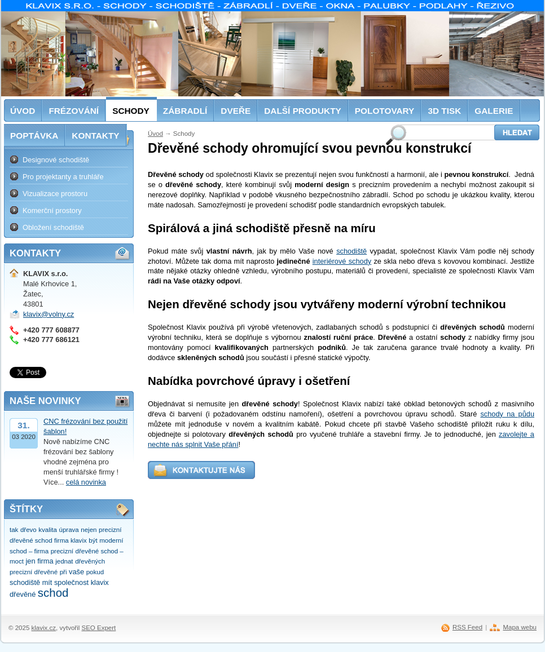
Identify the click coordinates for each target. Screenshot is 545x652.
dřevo (28, 529)
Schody (131, 111)
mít (47, 582)
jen (31, 561)
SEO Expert (98, 627)
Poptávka (34, 135)
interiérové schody (342, 261)
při (63, 572)
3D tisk (444, 111)
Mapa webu (520, 627)
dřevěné (23, 594)
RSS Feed (467, 627)
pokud (95, 572)
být (93, 540)
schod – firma (29, 551)
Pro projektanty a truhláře (63, 176)
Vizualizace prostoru (55, 193)
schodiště (351, 251)
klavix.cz (44, 627)
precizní (62, 551)
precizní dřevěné (34, 572)
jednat (64, 561)
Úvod (155, 133)
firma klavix (70, 540)
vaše (76, 571)
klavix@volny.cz (48, 314)
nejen (88, 529)
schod (53, 592)
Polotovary (385, 111)
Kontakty (95, 135)
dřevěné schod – (100, 551)
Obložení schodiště (53, 227)
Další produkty (302, 111)
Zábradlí (185, 111)
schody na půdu (507, 414)
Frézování (74, 111)
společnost (71, 582)
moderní (111, 540)
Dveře (235, 111)
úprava (69, 529)
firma (45, 561)
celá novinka (86, 482)
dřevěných (90, 561)
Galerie (493, 111)
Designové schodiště (56, 160)
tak (14, 529)
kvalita (47, 529)
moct (17, 561)
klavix (100, 582)
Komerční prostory (52, 210)
